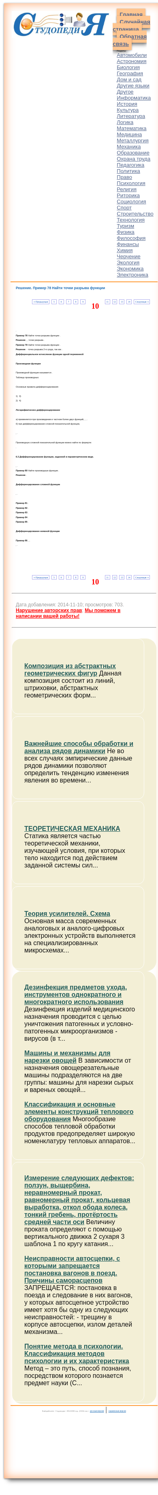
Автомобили (132, 55)
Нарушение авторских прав (49, 610)
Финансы (128, 244)
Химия (124, 250)
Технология (131, 220)
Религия (127, 189)
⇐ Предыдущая (41, 302)
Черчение (129, 256)
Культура (128, 110)
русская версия (97, 1411)
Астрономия (131, 61)
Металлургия (133, 140)
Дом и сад (129, 79)
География (130, 73)
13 (122, 302)
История (127, 104)
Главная (131, 14)
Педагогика (130, 165)
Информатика (134, 98)
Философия (131, 238)
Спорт (124, 208)
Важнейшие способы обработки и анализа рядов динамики (78, 747)
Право (124, 177)
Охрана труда (133, 159)
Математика (131, 128)
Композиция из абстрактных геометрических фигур (70, 670)
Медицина (129, 134)
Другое (125, 92)
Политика (128, 171)
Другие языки (133, 86)
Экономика (130, 269)
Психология (131, 183)
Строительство (135, 214)
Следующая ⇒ (142, 302)
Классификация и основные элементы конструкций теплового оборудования (79, 1111)
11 (107, 302)
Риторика (128, 195)
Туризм (125, 226)
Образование (133, 153)
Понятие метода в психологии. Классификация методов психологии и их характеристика (76, 1353)
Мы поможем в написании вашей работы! (68, 613)
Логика (125, 122)
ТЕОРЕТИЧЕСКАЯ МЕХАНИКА (72, 828)
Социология (131, 201)
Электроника (132, 275)
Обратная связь (130, 40)
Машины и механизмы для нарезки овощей (67, 1057)
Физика (126, 232)
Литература (131, 116)
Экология (128, 262)
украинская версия (117, 1411)
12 (114, 302)
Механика (129, 147)
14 (129, 302)
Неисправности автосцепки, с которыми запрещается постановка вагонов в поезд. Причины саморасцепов (72, 1269)
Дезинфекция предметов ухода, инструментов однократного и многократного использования (75, 994)
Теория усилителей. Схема (67, 913)
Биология (128, 67)
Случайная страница (131, 26)
